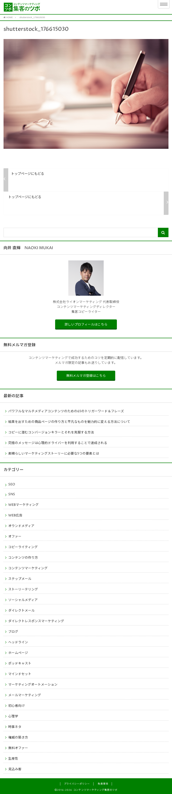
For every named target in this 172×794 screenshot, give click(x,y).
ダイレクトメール (21, 611)
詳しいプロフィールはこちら (86, 324)
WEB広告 (15, 515)
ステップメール (19, 579)
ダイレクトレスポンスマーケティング (36, 621)
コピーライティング (23, 547)
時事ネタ (14, 727)
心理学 (13, 716)
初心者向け (16, 706)
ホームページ (18, 653)
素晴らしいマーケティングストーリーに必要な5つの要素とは (53, 454)
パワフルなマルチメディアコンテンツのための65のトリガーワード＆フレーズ (66, 411)
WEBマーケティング (23, 505)
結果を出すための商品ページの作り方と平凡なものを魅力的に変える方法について (69, 422)
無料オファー (18, 748)
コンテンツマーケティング (28, 568)
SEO (11, 484)
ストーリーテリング (23, 589)
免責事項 (103, 784)
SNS (11, 494)
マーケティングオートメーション (32, 685)
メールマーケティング (24, 695)
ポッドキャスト (19, 663)
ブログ (13, 632)
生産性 (13, 759)
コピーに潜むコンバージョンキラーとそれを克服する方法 (51, 432)
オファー (14, 537)
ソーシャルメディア (23, 600)
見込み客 (14, 769)
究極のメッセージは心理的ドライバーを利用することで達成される (57, 443)
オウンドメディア (21, 526)
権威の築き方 (18, 737)
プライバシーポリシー (77, 784)
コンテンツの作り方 (23, 558)
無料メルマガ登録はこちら (86, 376)
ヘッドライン (18, 642)
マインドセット (19, 674)
